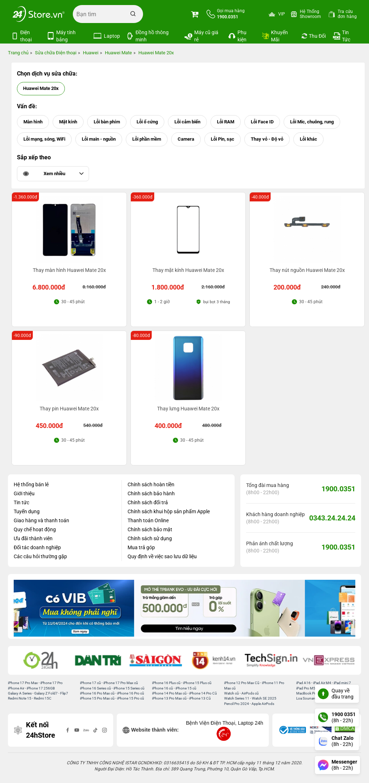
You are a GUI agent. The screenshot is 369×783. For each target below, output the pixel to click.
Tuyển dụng (27, 511)
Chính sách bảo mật (150, 529)
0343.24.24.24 (332, 518)
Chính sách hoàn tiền (151, 484)
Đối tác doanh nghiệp (37, 547)
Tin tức (21, 502)
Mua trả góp (141, 547)
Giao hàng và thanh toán (41, 520)
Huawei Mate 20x (41, 88)
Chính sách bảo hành (151, 493)
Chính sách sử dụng (150, 538)
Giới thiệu (24, 493)
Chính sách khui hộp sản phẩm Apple (169, 511)
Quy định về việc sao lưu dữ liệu (162, 556)
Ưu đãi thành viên (33, 538)
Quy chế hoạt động (35, 529)
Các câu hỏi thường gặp (40, 556)
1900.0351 (338, 488)
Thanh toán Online (148, 520)
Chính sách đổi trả (148, 502)
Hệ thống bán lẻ (31, 484)
